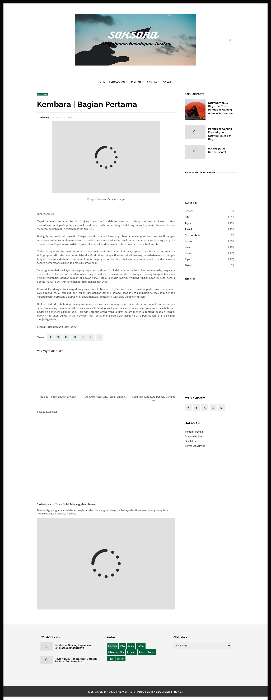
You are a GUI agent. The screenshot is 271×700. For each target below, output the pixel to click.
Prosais (42, 94)
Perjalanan (118, 82)
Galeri (167, 82)
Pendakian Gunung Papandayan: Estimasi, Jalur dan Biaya (220, 134)
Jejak (188, 222)
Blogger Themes (169, 691)
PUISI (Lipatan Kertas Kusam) (217, 150)
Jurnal (188, 229)
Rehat (188, 253)
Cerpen (189, 210)
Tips (187, 259)
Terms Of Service (195, 445)
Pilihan (137, 82)
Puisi (187, 247)
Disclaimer (191, 441)
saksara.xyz (45, 117)
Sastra (153, 82)
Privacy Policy (193, 436)
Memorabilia (192, 235)
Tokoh (188, 265)
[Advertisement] (209, 336)
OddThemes (118, 691)
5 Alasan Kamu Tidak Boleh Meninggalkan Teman (66, 504)
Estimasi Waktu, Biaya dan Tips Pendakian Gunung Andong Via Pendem (220, 107)
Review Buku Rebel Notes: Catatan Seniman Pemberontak (76, 660)
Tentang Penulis (194, 431)
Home (101, 82)
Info (187, 216)
